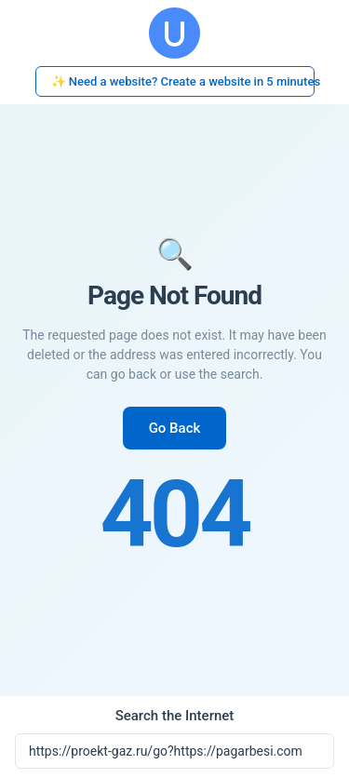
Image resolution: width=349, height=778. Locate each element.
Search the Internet (175, 715)
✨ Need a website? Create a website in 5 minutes (183, 81)
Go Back (175, 428)
